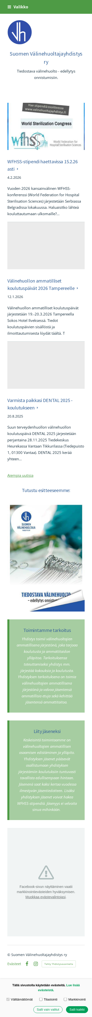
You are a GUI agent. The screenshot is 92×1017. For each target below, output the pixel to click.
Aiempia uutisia (20, 475)
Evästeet (14, 964)
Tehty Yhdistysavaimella (58, 964)
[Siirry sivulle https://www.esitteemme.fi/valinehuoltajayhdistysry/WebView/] (46, 557)
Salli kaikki (77, 1010)
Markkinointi (75, 999)
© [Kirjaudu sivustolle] (9, 954)
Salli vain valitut (48, 1010)
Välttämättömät (19, 999)
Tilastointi (48, 999)
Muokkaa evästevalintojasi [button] (46, 897)
